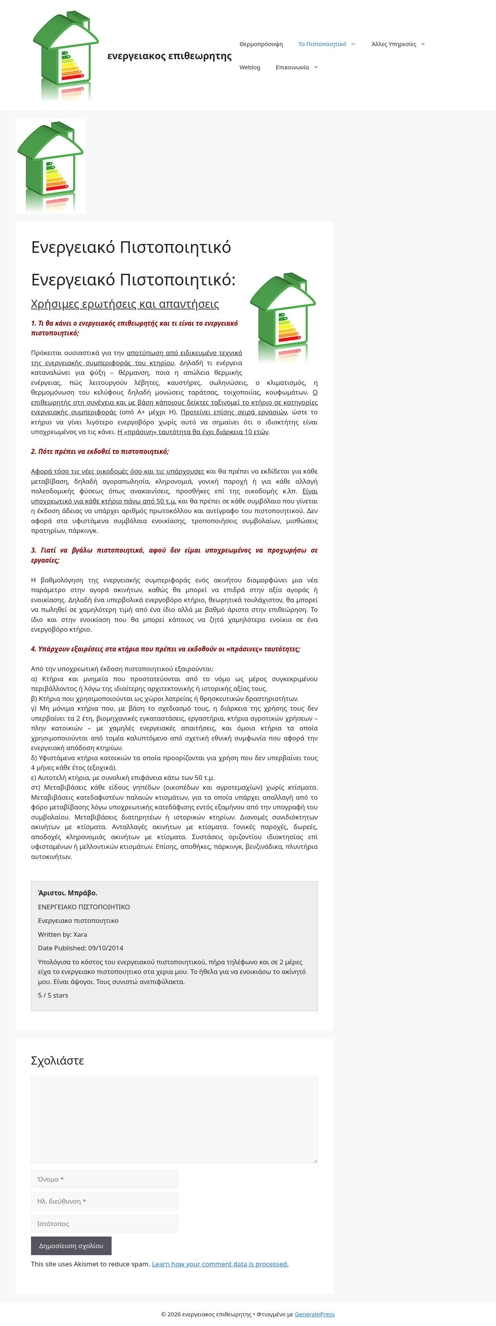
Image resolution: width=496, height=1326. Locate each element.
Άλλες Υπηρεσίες (403, 43)
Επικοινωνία (301, 67)
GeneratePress (315, 1314)
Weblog (249, 67)
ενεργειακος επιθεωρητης (169, 55)
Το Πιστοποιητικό (330, 43)
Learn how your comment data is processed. (220, 1263)
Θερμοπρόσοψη (261, 44)
